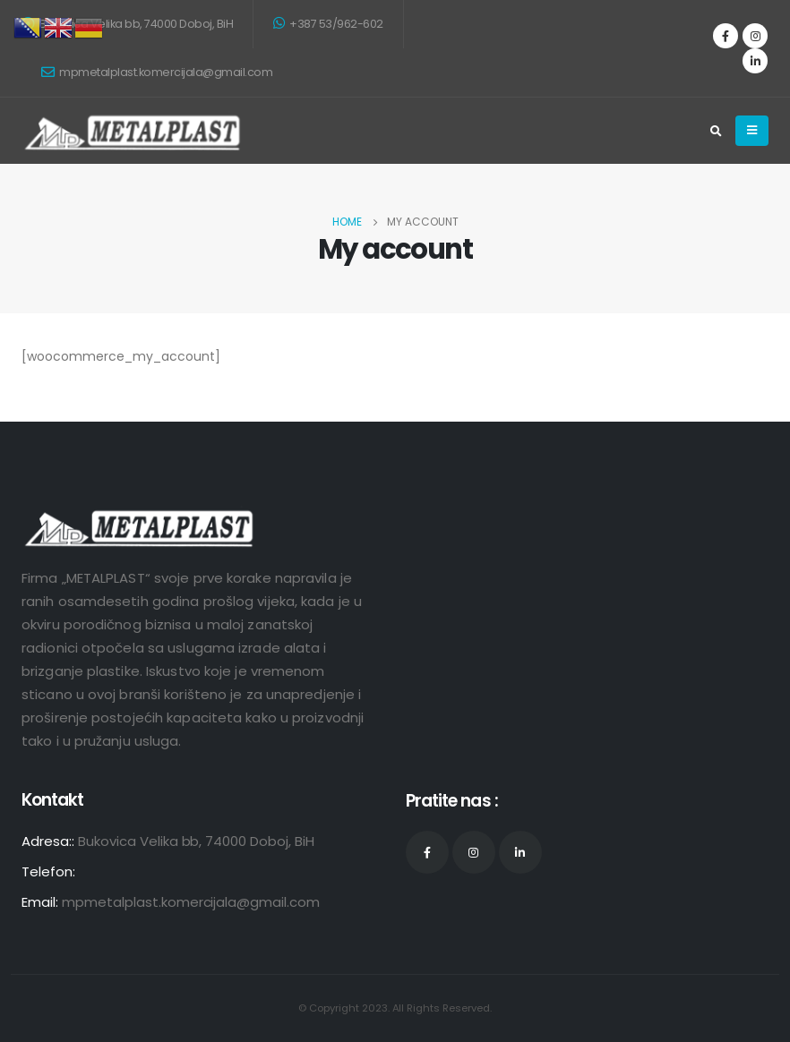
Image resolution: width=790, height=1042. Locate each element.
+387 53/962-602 (328, 23)
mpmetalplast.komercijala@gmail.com (156, 72)
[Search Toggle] (716, 131)
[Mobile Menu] (752, 130)
